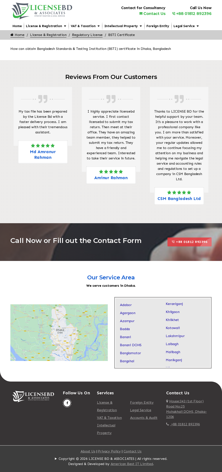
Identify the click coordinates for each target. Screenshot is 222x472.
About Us (87, 451)
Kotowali (173, 328)
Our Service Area (111, 277)
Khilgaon (173, 312)
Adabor (126, 305)
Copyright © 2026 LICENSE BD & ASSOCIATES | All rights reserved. (113, 459)
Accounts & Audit (143, 418)
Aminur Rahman (111, 177)
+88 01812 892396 (192, 13)
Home (17, 26)
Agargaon (127, 313)
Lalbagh (172, 344)
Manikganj (174, 360)
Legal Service (184, 26)
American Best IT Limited (132, 464)
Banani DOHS (131, 345)
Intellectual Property (121, 26)
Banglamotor (130, 353)
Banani (125, 337)
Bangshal (127, 361)
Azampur (127, 321)
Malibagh (173, 352)
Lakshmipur (175, 336)
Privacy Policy (109, 451)
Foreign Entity (157, 26)
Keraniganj (174, 304)
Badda (125, 329)
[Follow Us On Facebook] (67, 403)
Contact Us (152, 13)
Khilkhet (172, 320)
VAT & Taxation (83, 26)
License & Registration (44, 26)
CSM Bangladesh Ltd (179, 198)
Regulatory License (87, 35)
